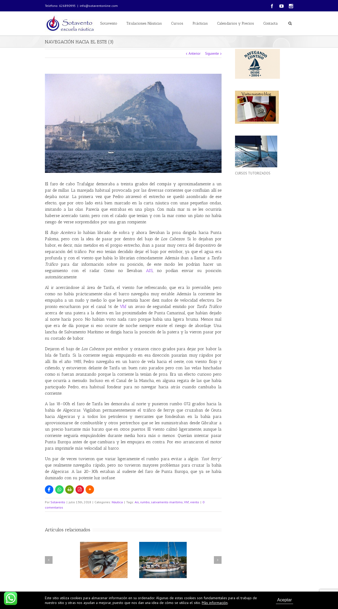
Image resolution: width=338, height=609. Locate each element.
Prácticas (200, 23)
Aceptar (284, 600)
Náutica (117, 502)
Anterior (194, 53)
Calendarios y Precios (235, 23)
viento (194, 502)
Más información (215, 602)
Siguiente (212, 53)
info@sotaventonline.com (99, 6)
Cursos (177, 23)
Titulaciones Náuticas (144, 23)
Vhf (123, 306)
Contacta (270, 23)
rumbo (145, 502)
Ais (137, 502)
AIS (149, 270)
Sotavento (108, 23)
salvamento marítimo (167, 502)
